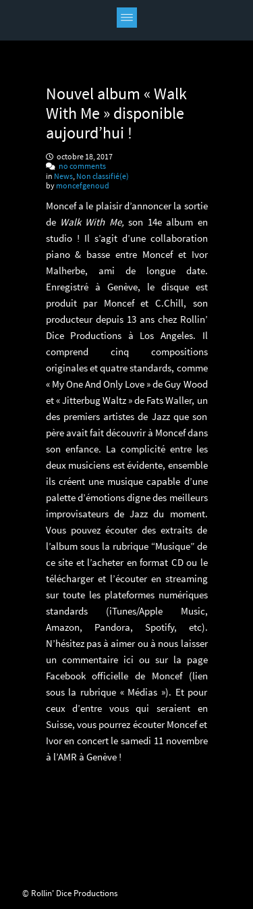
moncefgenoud (82, 185)
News (63, 176)
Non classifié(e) (102, 176)
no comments (82, 166)
